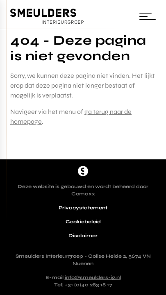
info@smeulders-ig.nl (93, 277)
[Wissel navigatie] (147, 16)
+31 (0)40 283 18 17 (88, 285)
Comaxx (83, 194)
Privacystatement (83, 208)
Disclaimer (83, 235)
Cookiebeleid (83, 222)
